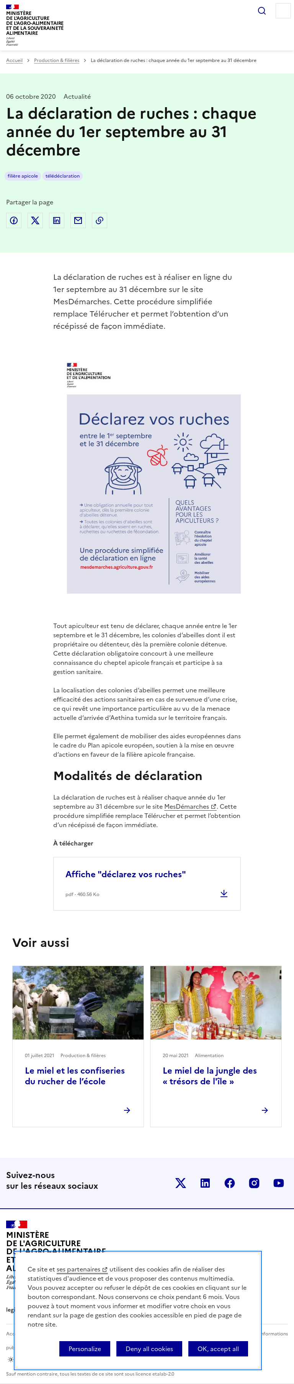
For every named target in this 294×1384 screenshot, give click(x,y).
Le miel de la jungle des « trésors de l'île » (210, 1076)
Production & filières (56, 60)
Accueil (14, 60)
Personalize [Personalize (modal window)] (85, 1348)
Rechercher (262, 10)
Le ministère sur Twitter (181, 1183)
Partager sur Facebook (13, 220)
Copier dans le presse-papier (99, 220)
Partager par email (78, 220)
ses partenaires (78, 1269)
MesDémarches (186, 806)
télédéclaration (63, 176)
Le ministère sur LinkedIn (205, 1183)
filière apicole (23, 176)
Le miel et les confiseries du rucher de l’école (75, 1076)
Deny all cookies (149, 1348)
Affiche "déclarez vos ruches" (125, 874)
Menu (283, 10)
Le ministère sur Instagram (254, 1183)
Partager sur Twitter (35, 220)
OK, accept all (218, 1348)
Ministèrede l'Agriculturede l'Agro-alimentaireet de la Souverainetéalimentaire (35, 23)
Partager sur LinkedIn (56, 220)
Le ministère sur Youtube (279, 1183)
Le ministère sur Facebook (229, 1183)
